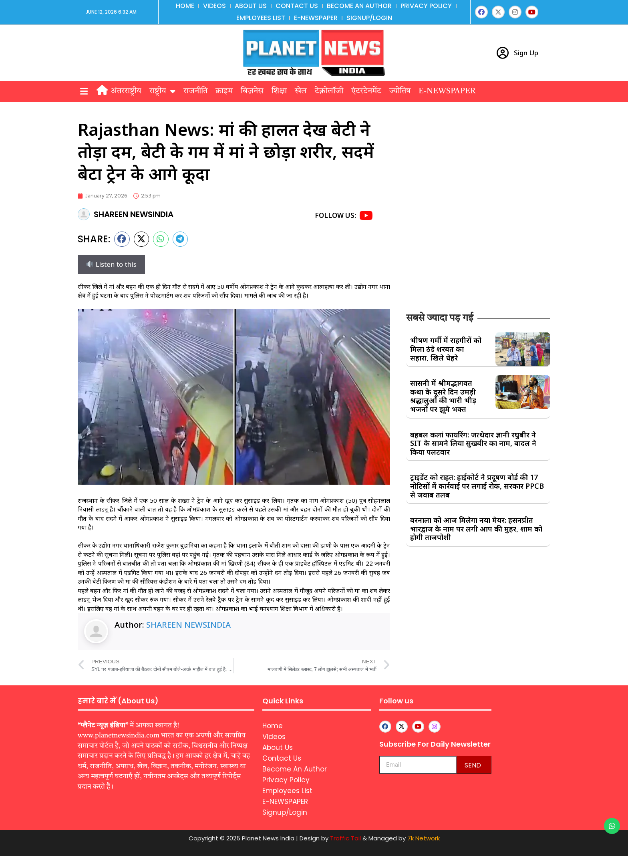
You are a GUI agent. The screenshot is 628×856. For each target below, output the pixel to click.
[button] (84, 91)
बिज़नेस (252, 91)
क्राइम (224, 91)
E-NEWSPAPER (316, 17)
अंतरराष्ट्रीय (126, 91)
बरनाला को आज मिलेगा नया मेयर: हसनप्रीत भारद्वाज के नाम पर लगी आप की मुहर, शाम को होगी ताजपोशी (476, 528)
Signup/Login (369, 17)
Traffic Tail (345, 838)
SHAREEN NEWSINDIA (188, 624)
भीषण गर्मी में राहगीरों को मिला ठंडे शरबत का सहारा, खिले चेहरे (445, 348)
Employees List (260, 17)
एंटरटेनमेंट (366, 91)
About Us (251, 5)
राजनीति (195, 91)
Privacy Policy (426, 5)
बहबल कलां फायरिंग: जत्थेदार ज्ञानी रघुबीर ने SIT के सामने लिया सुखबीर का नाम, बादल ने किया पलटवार (473, 443)
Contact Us (297, 5)
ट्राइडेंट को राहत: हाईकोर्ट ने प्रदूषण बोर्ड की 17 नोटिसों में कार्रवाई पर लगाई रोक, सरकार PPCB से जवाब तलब (477, 485)
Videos (214, 5)
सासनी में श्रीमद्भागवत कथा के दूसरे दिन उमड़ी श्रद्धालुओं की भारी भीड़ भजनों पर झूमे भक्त (443, 396)
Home (185, 5)
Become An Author (359, 5)
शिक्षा (279, 91)
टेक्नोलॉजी (329, 91)
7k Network (423, 838)
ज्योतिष (400, 91)
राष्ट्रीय (162, 91)
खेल (301, 91)
